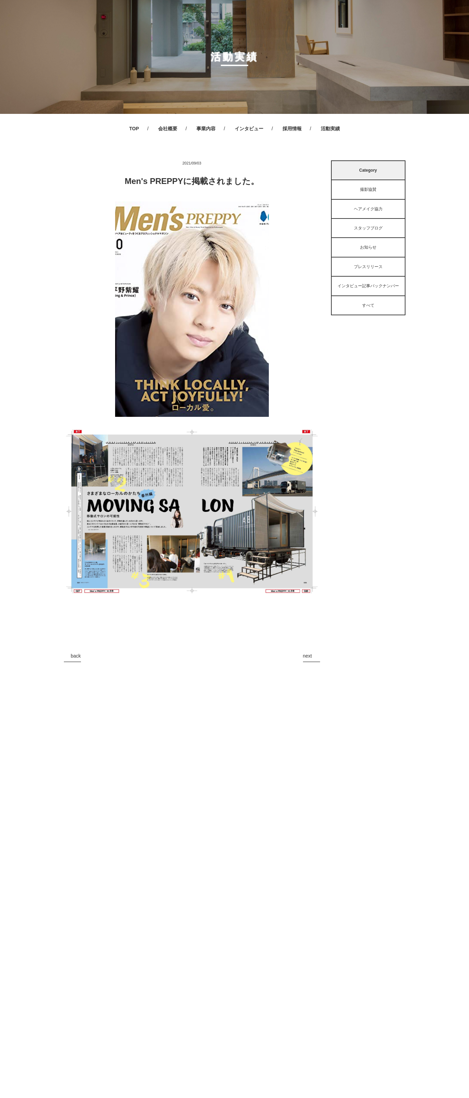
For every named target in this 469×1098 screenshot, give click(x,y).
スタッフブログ (368, 228)
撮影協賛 (368, 189)
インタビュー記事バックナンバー (368, 285)
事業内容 (206, 128)
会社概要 (167, 128)
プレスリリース (368, 266)
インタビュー (249, 128)
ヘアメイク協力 (368, 209)
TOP (134, 128)
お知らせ (368, 247)
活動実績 (330, 128)
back (76, 656)
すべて (368, 305)
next (307, 656)
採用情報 (292, 128)
